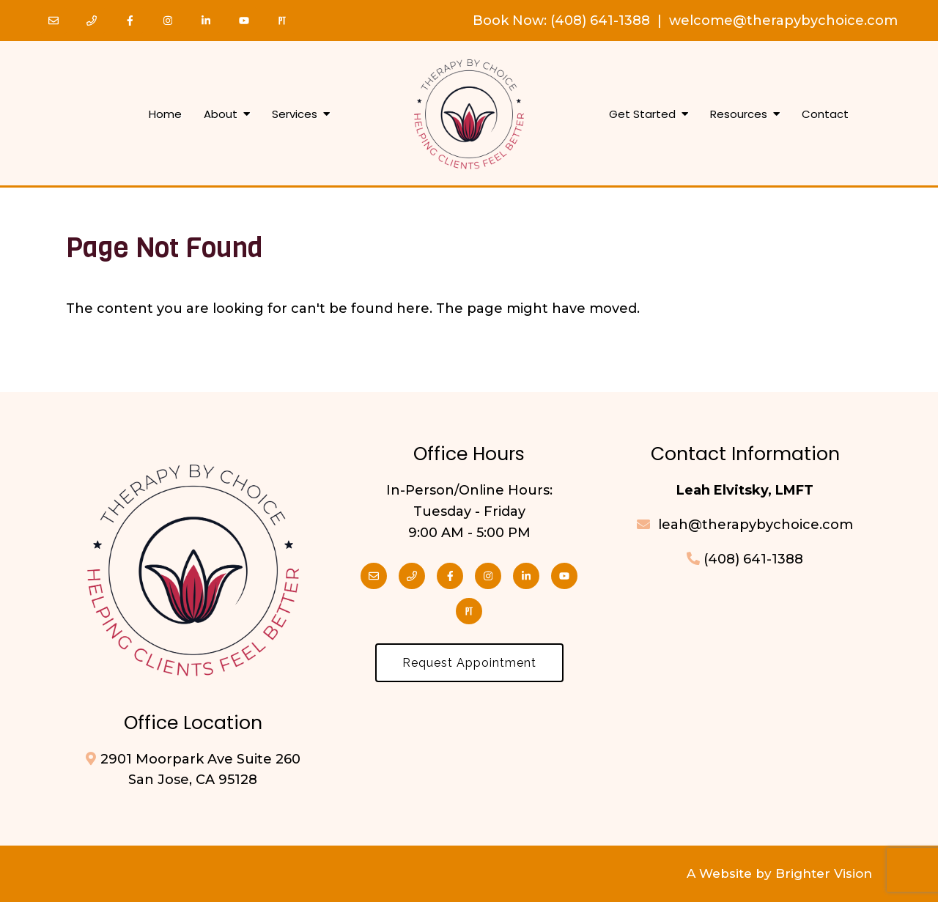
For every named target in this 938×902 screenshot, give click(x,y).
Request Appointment (469, 663)
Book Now (508, 20)
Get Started (642, 114)
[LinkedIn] (206, 20)
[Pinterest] (282, 20)
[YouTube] (244, 20)
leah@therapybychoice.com (753, 525)
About (220, 114)
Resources (738, 114)
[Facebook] (130, 20)
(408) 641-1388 (600, 20)
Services (294, 114)
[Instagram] (168, 20)
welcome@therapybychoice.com (783, 20)
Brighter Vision (823, 873)
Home (165, 114)
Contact (825, 114)
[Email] (53, 20)
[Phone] (91, 20)
